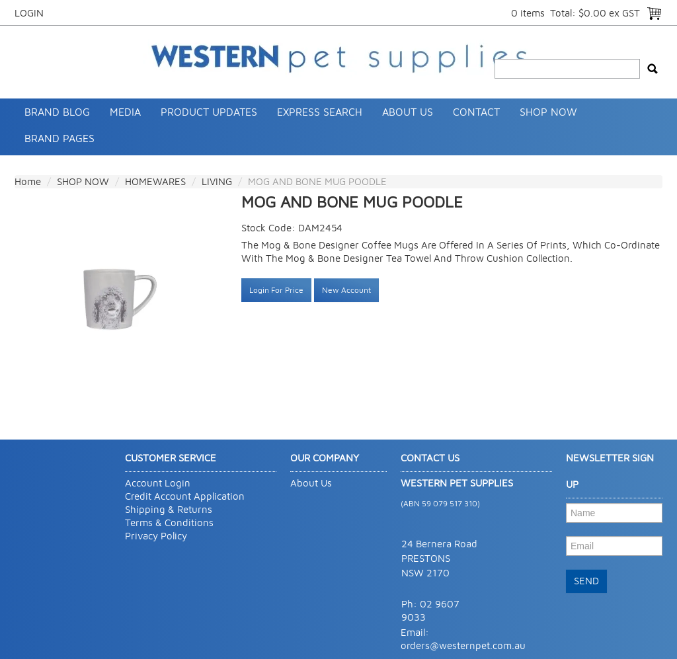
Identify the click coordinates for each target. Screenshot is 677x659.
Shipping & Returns (168, 509)
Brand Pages (59, 138)
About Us (407, 112)
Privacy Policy (156, 535)
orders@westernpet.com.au (463, 645)
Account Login (157, 482)
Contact (476, 112)
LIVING (217, 181)
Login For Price (276, 290)
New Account (346, 290)
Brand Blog (57, 112)
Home (28, 181)
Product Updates (209, 112)
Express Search (319, 112)
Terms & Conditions (169, 522)
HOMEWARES (155, 181)
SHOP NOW (548, 112)
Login (29, 13)
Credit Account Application (185, 496)
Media (125, 112)
